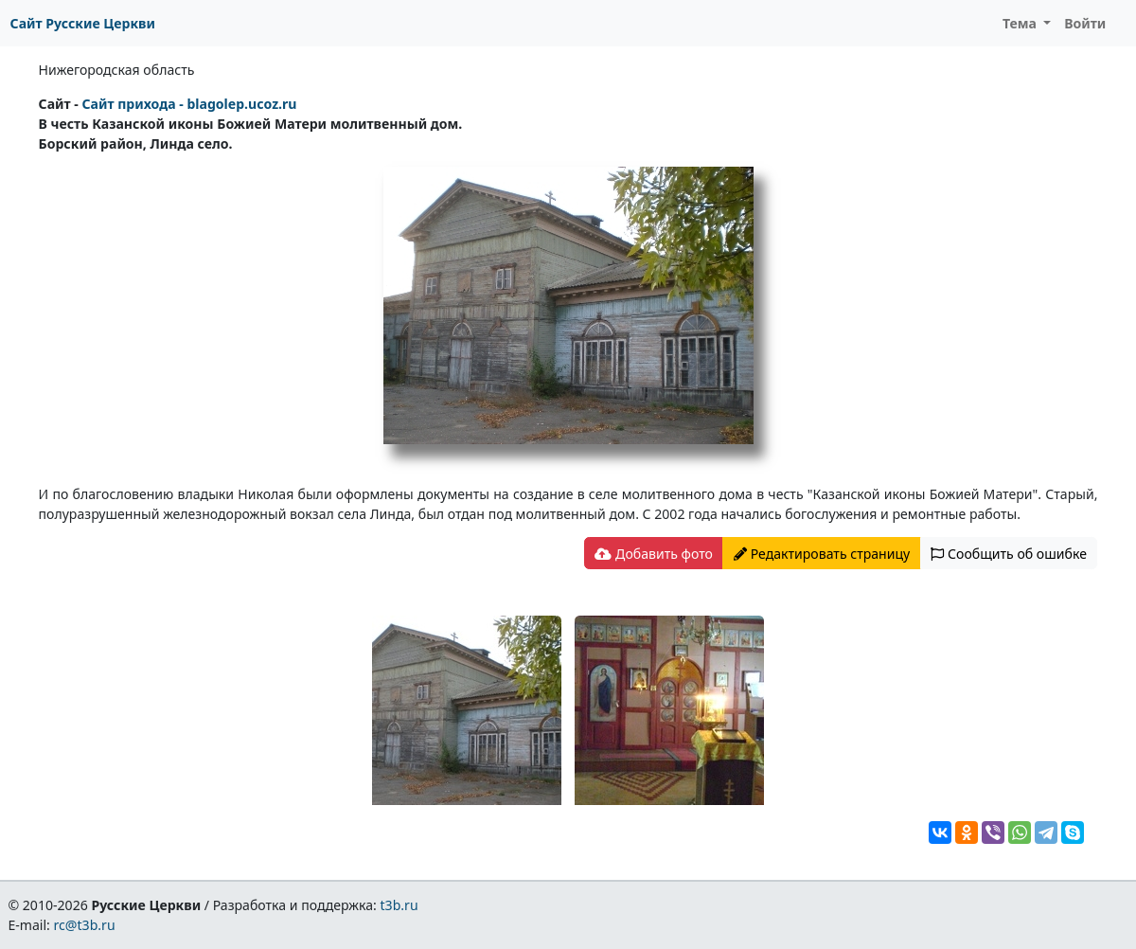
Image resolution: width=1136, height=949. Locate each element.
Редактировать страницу (822, 554)
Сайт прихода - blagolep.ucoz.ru (188, 104)
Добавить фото (653, 554)
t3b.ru (399, 905)
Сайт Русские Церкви (82, 23)
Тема (1021, 23)
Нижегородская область (117, 70)
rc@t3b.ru (84, 925)
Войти (1085, 23)
